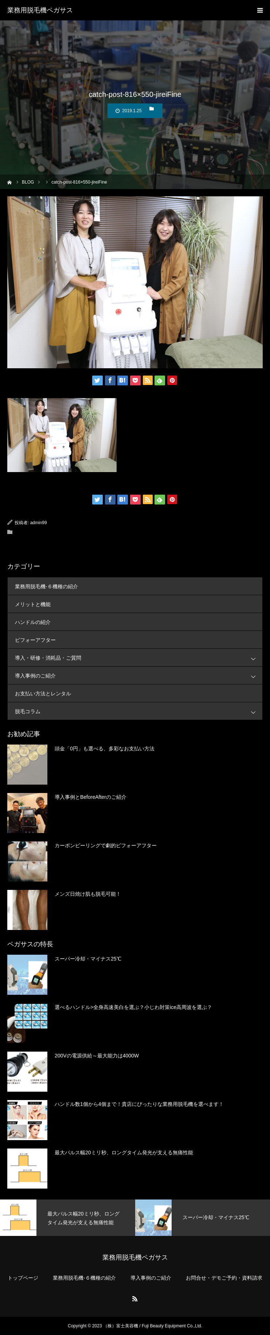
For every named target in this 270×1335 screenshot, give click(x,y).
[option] (67, 1217)
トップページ (23, 1277)
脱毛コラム (138, 711)
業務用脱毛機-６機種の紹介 (46, 586)
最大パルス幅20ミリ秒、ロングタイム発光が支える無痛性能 (124, 1152)
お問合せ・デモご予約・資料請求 (224, 1277)
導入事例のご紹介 (138, 675)
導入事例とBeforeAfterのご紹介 (90, 797)
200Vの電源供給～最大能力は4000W (97, 1056)
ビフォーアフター (35, 640)
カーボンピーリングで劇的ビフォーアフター (106, 845)
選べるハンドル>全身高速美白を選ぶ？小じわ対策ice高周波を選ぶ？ (133, 1007)
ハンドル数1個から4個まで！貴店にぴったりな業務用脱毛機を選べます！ (139, 1104)
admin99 (38, 522)
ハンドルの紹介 (33, 622)
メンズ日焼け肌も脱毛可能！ (88, 894)
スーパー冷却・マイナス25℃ (88, 959)
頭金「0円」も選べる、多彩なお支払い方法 (104, 748)
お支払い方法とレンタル (43, 693)
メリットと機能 (33, 604)
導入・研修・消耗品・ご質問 (138, 658)
